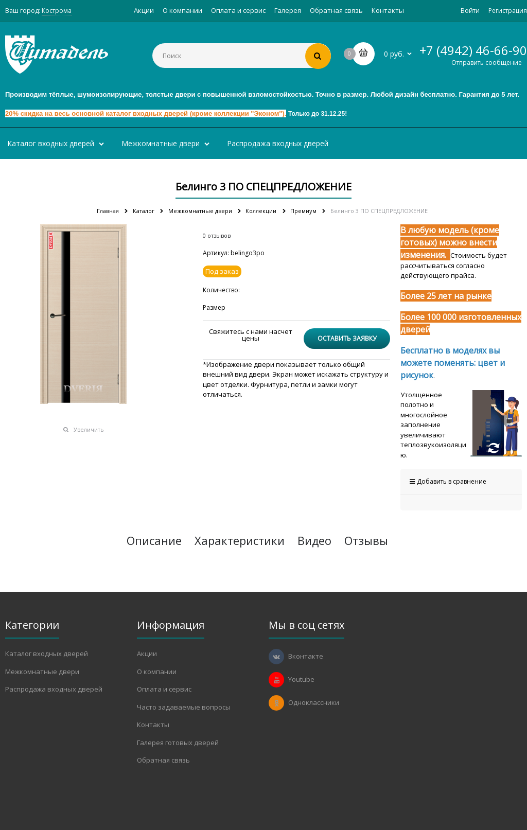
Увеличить (89, 429)
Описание (154, 540)
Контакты (388, 10)
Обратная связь (336, 10)
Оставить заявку (347, 338)
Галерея (287, 10)
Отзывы (366, 540)
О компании (182, 10)
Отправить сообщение (486, 62)
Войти (470, 10)
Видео (314, 540)
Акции (144, 10)
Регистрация (507, 10)
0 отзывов (217, 235)
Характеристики (240, 540)
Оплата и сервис (238, 10)
